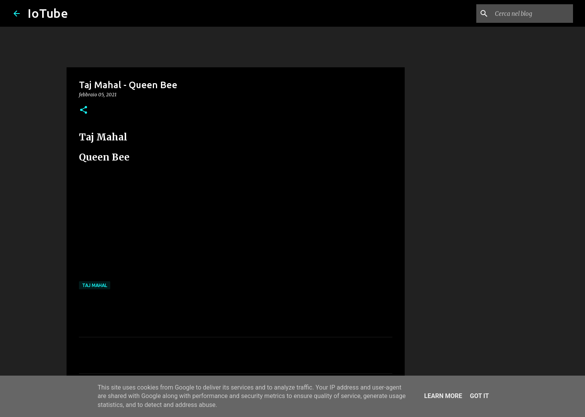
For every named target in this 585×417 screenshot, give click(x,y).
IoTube (47, 13)
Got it (479, 396)
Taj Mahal (94, 285)
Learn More (443, 396)
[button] (83, 110)
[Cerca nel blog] (532, 13)
